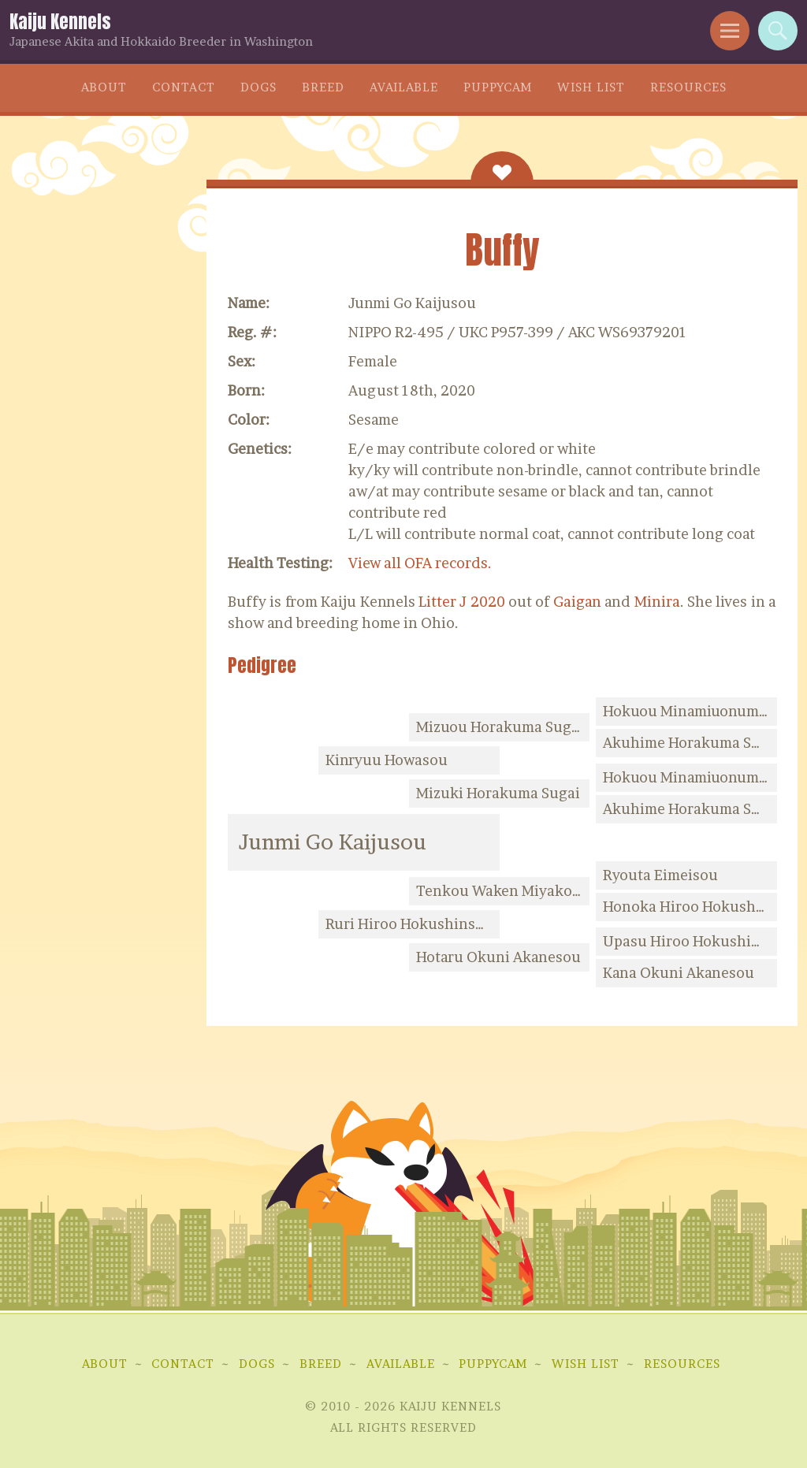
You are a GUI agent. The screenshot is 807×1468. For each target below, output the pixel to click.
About (104, 87)
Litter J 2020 (461, 601)
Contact (183, 87)
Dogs (258, 87)
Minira (657, 601)
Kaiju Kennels (60, 21)
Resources (688, 87)
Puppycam (497, 87)
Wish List (591, 87)
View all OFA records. (420, 563)
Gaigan (577, 601)
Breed (323, 87)
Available (404, 87)
